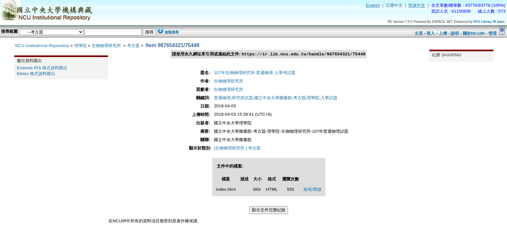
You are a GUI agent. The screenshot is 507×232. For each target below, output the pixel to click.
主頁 (418, 33)
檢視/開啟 (312, 189)
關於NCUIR (474, 33)
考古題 (133, 45)
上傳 (443, 33)
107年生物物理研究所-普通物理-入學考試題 (254, 73)
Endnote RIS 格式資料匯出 (42, 67)
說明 (455, 33)
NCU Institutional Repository (42, 45)
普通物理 (222, 98)
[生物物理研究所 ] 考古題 (237, 148)
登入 (430, 33)
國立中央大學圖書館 (273, 98)
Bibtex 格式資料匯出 (36, 73)
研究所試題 (242, 98)
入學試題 (329, 98)
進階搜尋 (171, 32)
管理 (492, 33)
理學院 (80, 45)
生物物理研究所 (107, 45)
